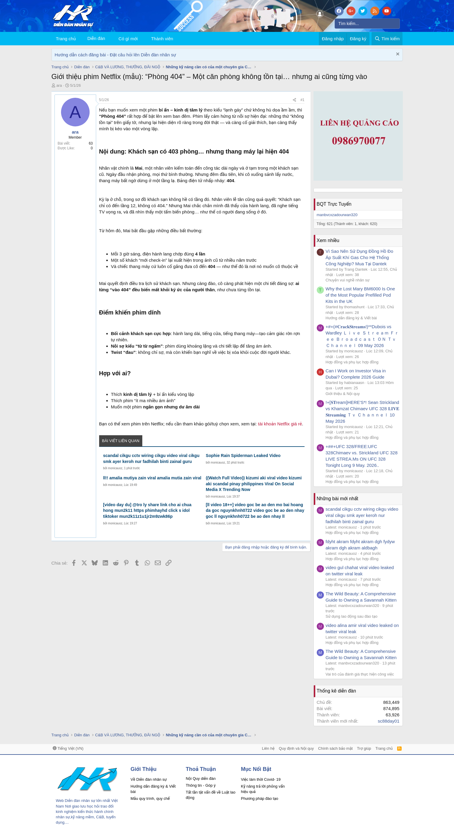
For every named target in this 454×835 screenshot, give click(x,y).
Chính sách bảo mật (335, 748)
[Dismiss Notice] (397, 55)
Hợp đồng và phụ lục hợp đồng (352, 362)
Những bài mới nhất (337, 498)
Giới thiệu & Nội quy (343, 393)
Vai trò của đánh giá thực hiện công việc (360, 674)
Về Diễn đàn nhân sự (149, 779)
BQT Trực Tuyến (334, 204)
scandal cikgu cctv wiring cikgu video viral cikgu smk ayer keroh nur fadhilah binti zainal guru (151, 458)
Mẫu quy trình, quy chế (150, 798)
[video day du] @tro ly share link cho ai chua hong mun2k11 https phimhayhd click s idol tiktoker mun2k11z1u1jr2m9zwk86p (147, 510)
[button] (142, 38)
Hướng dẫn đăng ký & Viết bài (351, 318)
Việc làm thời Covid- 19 (260, 779)
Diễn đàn (96, 38)
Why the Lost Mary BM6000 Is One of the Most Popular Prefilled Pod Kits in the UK (360, 295)
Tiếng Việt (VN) (68, 748)
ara (59, 85)
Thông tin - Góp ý (201, 785)
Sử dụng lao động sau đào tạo (351, 616)
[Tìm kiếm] (367, 23)
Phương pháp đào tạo (259, 798)
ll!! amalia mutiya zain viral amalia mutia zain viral (152, 477)
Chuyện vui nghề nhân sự (348, 280)
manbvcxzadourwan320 (337, 215)
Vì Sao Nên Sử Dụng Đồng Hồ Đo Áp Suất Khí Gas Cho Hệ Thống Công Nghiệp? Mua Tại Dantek (359, 257)
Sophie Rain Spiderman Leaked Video (243, 455)
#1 (302, 100)
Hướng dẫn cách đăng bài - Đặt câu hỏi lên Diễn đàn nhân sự (115, 54)
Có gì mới (128, 38)
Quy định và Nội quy (296, 748)
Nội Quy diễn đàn (201, 778)
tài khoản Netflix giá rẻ (280, 423)
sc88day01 (389, 721)
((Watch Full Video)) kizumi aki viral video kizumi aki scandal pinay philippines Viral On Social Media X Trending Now (254, 483)
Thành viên (162, 38)
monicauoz (115, 468)
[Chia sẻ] (294, 100)
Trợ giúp (364, 748)
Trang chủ (66, 38)
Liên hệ (268, 748)
